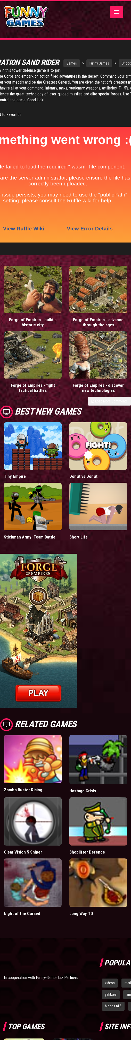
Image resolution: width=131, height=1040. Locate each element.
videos (110, 990)
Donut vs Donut (83, 483)
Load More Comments (109, 408)
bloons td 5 (113, 1013)
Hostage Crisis (82, 797)
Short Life (78, 543)
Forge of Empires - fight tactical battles (33, 395)
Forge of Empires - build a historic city (32, 329)
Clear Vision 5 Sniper (23, 859)
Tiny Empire (15, 483)
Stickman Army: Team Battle (29, 543)
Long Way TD (81, 920)
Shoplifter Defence (87, 859)
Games (64, 62)
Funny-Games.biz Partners (57, 984)
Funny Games (91, 62)
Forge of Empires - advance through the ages (98, 329)
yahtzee (111, 1001)
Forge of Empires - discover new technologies (98, 395)
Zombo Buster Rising (23, 797)
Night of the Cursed (22, 920)
